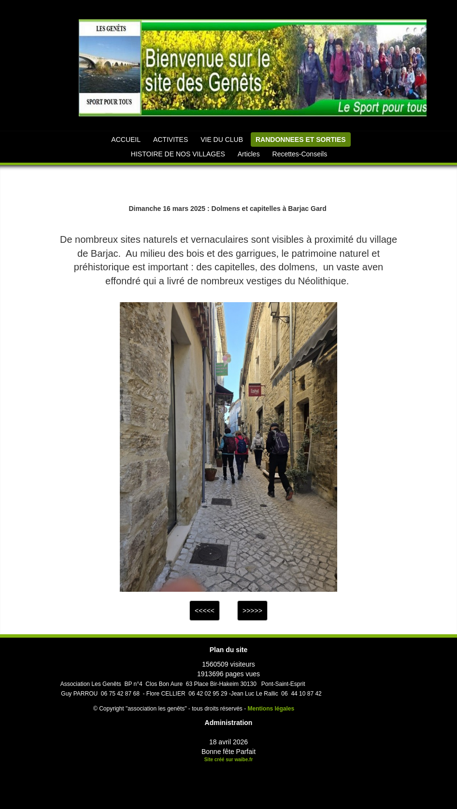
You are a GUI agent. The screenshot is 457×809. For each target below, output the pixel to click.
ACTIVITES (170, 139)
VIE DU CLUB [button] (221, 139)
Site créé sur (228, 759)
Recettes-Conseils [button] (300, 154)
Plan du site (229, 650)
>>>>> (252, 610)
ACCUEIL (126, 139)
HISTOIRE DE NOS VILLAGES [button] (178, 154)
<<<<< (204, 610)
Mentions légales (271, 708)
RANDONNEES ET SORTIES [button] (301, 139)
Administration (229, 722)
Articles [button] (249, 154)
